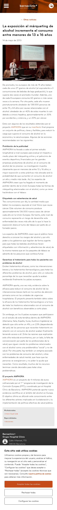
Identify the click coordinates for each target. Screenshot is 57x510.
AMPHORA (16, 127)
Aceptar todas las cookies (28, 484)
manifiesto (36, 127)
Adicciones (8, 421)
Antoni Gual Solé (11, 414)
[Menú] (6, 6)
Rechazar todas (28, 492)
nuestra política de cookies (39, 474)
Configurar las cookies (28, 501)
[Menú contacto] (51, 5)
